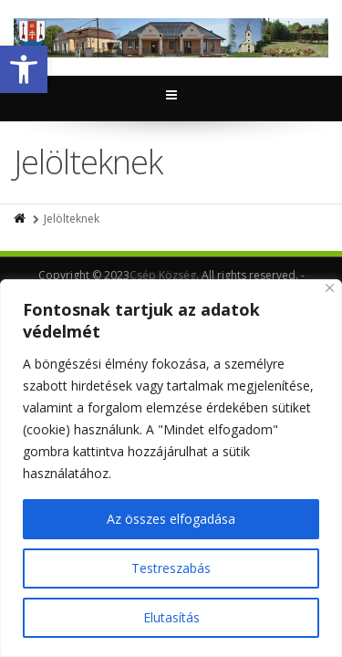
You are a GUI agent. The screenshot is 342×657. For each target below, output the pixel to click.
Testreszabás (171, 568)
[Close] (330, 288)
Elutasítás (171, 617)
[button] (23, 69)
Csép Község (163, 275)
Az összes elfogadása (171, 518)
